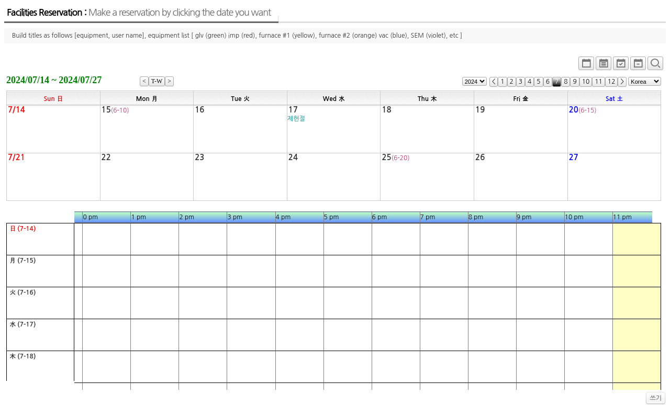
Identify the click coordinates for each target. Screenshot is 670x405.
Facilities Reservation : (139, 12)
